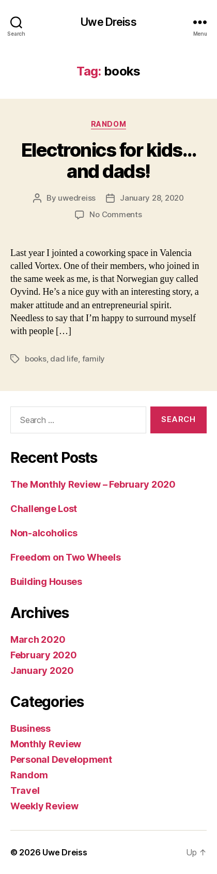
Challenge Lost (43, 508)
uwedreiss (77, 198)
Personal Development (61, 759)
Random (108, 123)
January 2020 (42, 670)
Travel (24, 790)
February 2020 (43, 655)
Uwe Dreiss (108, 22)
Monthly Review (45, 744)
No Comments (115, 214)
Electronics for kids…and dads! (108, 161)
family (93, 359)
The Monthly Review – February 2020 (93, 484)
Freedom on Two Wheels (65, 557)
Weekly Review (44, 806)
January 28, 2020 (152, 198)
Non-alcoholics (44, 533)
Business (30, 728)
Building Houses (46, 581)
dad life (64, 359)
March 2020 (37, 639)
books (36, 359)
